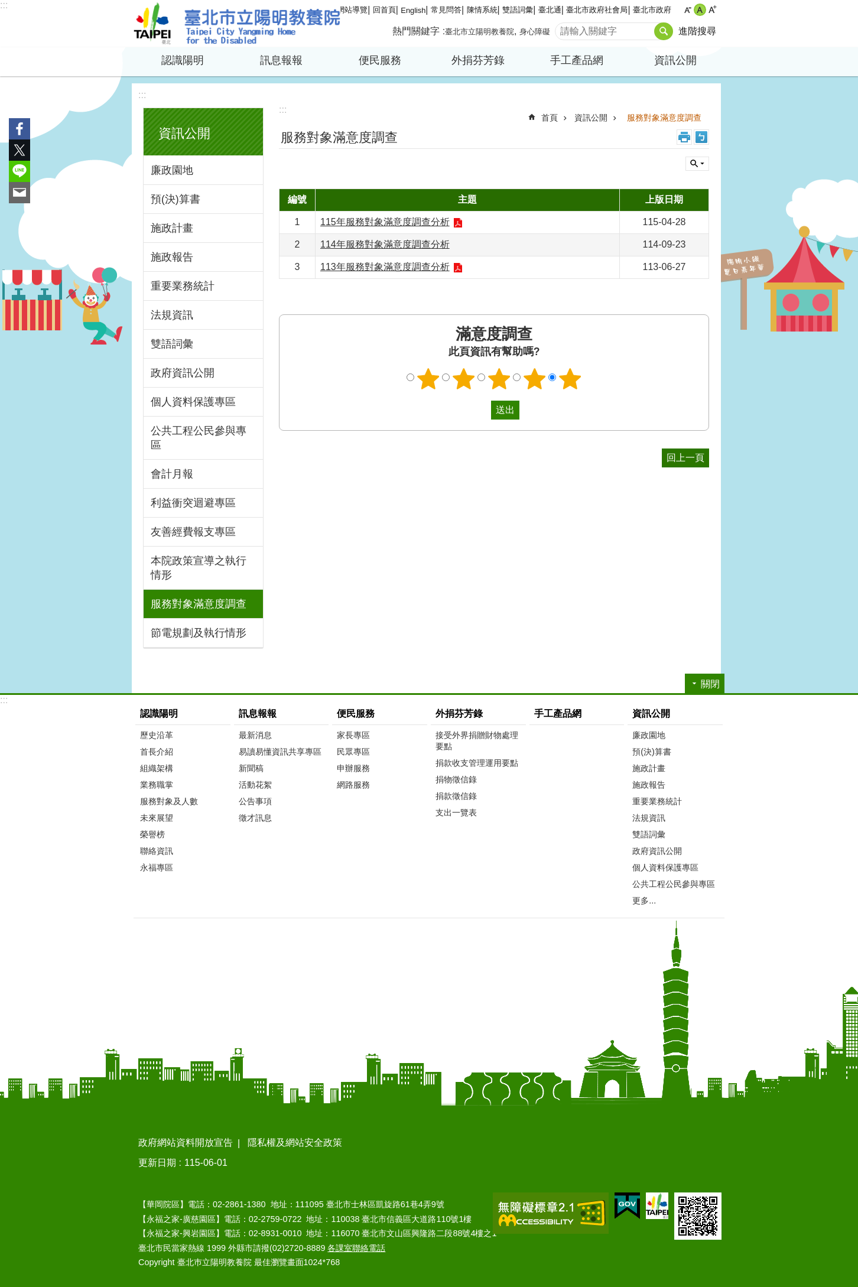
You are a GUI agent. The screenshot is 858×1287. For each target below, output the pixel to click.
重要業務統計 (182, 286)
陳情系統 (482, 9)
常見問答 (446, 9)
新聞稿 (251, 768)
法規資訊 (172, 315)
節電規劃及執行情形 (198, 633)
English (413, 10)
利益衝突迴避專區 (193, 503)
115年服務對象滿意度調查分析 (385, 222)
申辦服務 (353, 768)
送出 (480, 410)
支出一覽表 (456, 812)
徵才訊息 (255, 818)
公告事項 (255, 801)
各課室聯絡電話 (356, 1248)
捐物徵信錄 (456, 779)
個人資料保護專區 (193, 402)
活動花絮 (255, 784)
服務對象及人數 (169, 801)
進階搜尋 (697, 31)
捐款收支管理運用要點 (477, 763)
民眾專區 (353, 751)
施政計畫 (172, 228)
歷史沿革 (156, 735)
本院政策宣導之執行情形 (198, 568)
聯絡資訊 (156, 851)
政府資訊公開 (182, 373)
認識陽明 (182, 60)
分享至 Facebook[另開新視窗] (19, 128)
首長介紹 (156, 751)
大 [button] (712, 10)
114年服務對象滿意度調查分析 (385, 244)
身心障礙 (534, 31)
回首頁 (384, 9)
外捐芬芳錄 (478, 60)
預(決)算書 (175, 199)
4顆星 (535, 379)
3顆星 (499, 379)
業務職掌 (156, 784)
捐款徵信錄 (456, 796)
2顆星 (464, 379)
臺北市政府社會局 (597, 9)
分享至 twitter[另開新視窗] (19, 150)
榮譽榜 (152, 834)
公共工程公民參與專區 (198, 438)
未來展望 (156, 818)
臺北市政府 (652, 9)
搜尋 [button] (663, 31)
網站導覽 (352, 9)
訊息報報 (281, 60)
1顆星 (428, 379)
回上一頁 (685, 458)
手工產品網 (576, 60)
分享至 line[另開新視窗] (19, 171)
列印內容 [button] (684, 137)
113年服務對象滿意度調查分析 (385, 267)
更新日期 (157, 1163)
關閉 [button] (697, 164)
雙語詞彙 (517, 9)
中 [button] (700, 10)
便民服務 (380, 60)
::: (4, 5)
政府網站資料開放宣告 (185, 1143)
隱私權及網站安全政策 (295, 1143)
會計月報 (172, 474)
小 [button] (687, 10)
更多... (644, 900)
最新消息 (255, 735)
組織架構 (156, 768)
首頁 (549, 117)
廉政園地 (172, 170)
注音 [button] (701, 137)
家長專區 (353, 735)
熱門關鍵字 (416, 31)
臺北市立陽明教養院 (237, 23)
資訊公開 (675, 60)
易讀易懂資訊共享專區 (280, 751)
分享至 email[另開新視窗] (19, 192)
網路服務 (353, 784)
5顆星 (570, 379)
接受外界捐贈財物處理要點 (477, 740)
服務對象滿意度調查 (198, 604)
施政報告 (172, 257)
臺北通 (549, 9)
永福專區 (156, 867)
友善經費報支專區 (193, 532)
